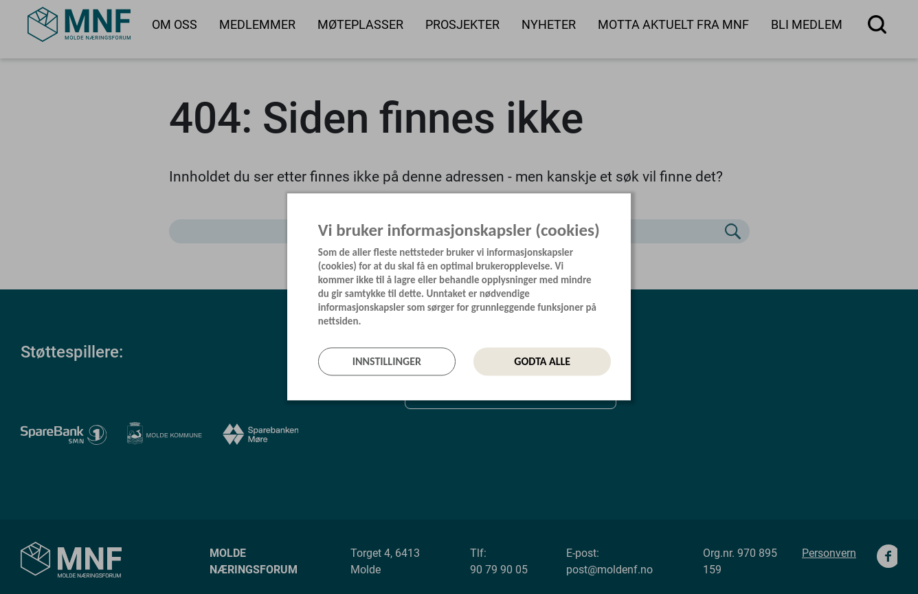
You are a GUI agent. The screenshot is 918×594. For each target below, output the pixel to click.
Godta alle (542, 361)
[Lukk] (627, 208)
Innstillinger (386, 361)
